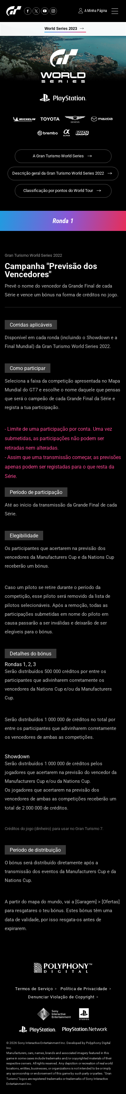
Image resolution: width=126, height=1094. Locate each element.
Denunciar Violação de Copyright (61, 997)
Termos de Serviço (34, 989)
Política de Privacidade (83, 989)
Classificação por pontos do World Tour (58, 190)
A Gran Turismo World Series (58, 156)
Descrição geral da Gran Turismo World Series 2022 (58, 173)
